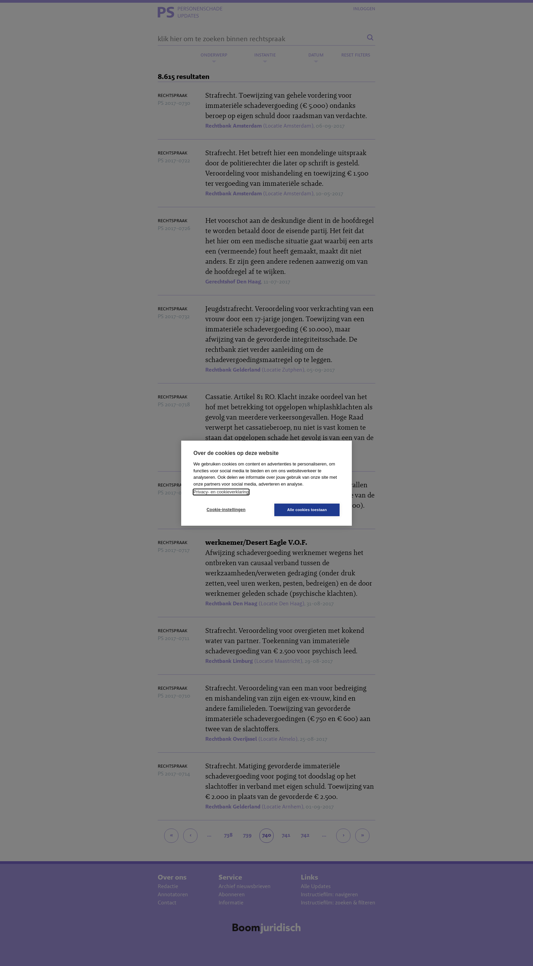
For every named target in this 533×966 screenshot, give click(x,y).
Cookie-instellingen (226, 509)
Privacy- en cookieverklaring (221, 491)
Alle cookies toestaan (307, 510)
